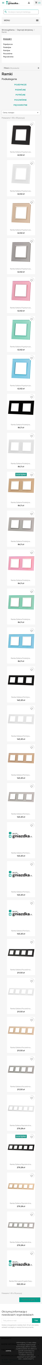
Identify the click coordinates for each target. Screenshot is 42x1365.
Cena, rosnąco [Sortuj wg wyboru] (21, 112)
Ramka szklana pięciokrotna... (21, 1125)
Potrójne (6, 50)
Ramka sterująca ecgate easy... (21, 1281)
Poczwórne (7, 54)
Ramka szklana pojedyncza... (21, 152)
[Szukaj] (21, 12)
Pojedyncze (8, 44)
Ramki (7, 39)
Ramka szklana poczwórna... (21, 970)
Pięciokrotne (8, 57)
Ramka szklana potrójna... (21, 697)
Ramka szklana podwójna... (21, 425)
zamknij (8, 1351)
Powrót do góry (30, 1299)
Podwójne (7, 47)
